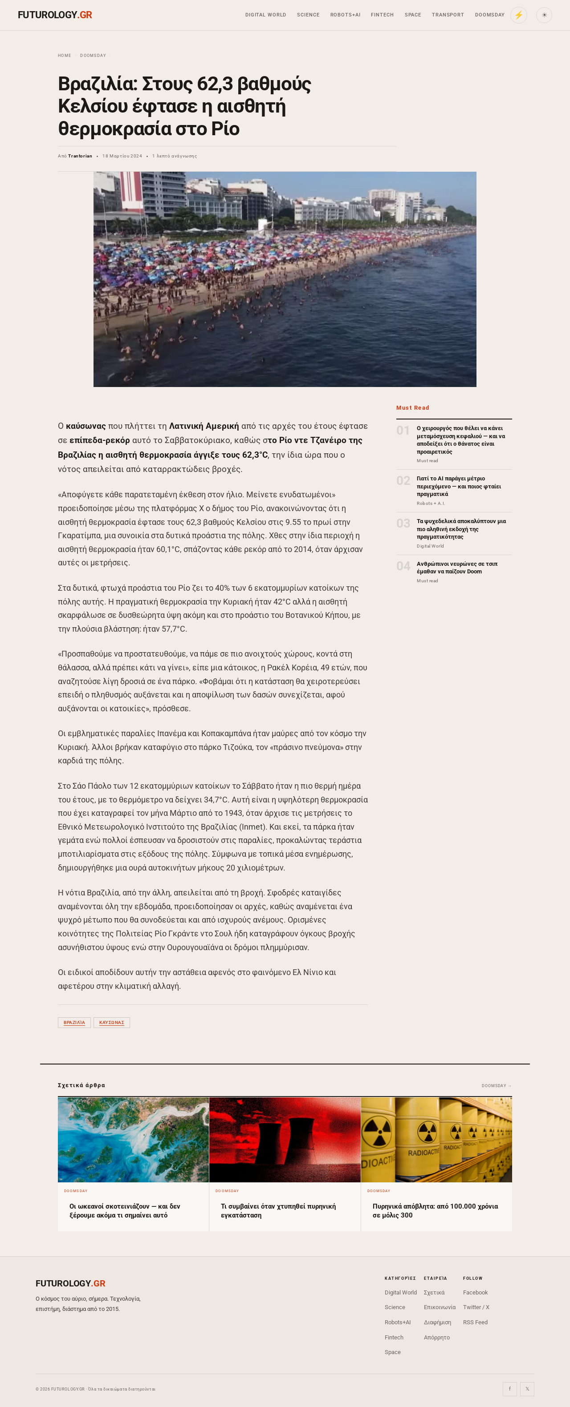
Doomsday (490, 15)
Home (64, 55)
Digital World (265, 15)
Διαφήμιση (437, 1322)
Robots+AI (345, 15)
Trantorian (80, 155)
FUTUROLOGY (55, 14)
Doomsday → (497, 1086)
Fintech (382, 15)
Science (308, 15)
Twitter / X (476, 1307)
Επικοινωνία (440, 1307)
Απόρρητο (437, 1337)
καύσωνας (111, 1022)
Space (413, 15)
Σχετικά (434, 1292)
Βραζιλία (74, 1022)
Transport (448, 15)
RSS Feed (475, 1322)
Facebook (475, 1292)
